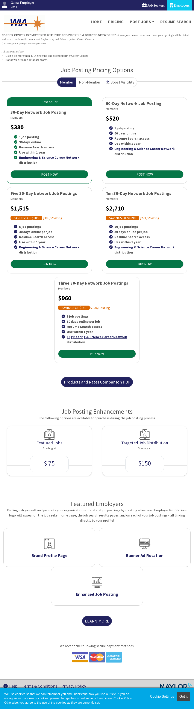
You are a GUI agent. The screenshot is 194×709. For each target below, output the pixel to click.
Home (96, 21)
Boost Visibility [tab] (120, 82)
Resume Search (175, 21)
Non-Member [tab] (89, 82)
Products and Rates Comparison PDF (97, 382)
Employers (180, 5)
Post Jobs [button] (140, 21)
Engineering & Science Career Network (49, 157)
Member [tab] (66, 82)
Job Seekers (153, 5)
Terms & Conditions (39, 686)
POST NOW (49, 174)
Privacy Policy (73, 686)
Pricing (116, 21)
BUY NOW (49, 264)
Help (10, 686)
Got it (183, 696)
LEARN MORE (97, 621)
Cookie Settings (162, 696)
